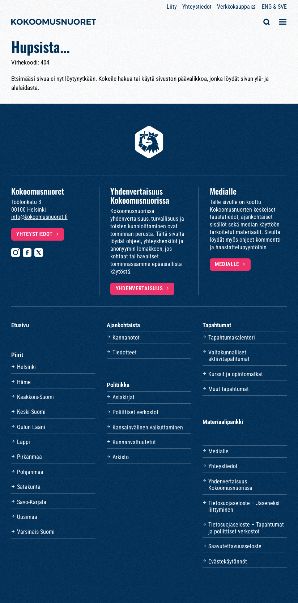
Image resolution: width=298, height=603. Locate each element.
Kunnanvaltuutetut (134, 442)
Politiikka (118, 384)
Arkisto (120, 457)
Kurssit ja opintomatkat (235, 374)
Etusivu (20, 325)
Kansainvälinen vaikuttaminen (147, 427)
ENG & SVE (274, 6)
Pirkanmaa (29, 456)
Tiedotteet (124, 352)
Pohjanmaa (30, 472)
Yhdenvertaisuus (139, 289)
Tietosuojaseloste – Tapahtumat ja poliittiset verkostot (246, 528)
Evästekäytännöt (227, 561)
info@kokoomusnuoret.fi (39, 216)
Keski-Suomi (31, 411)
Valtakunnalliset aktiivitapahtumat (229, 355)
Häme (24, 382)
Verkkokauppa (233, 6)
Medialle (227, 264)
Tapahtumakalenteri (231, 337)
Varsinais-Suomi (36, 531)
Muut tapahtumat (228, 389)
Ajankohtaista (123, 325)
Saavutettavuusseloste (234, 546)
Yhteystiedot (197, 6)
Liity (172, 6)
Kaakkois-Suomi (35, 397)
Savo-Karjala (31, 502)
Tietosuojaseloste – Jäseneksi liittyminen (244, 506)
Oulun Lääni (31, 427)
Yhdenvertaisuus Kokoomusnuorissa (230, 484)
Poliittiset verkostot (135, 412)
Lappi (23, 441)
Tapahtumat (217, 325)
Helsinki (26, 366)
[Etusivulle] (53, 22)
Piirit (17, 354)
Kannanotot (126, 337)
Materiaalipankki (223, 421)
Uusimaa (27, 516)
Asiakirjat (123, 397)
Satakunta (29, 486)
